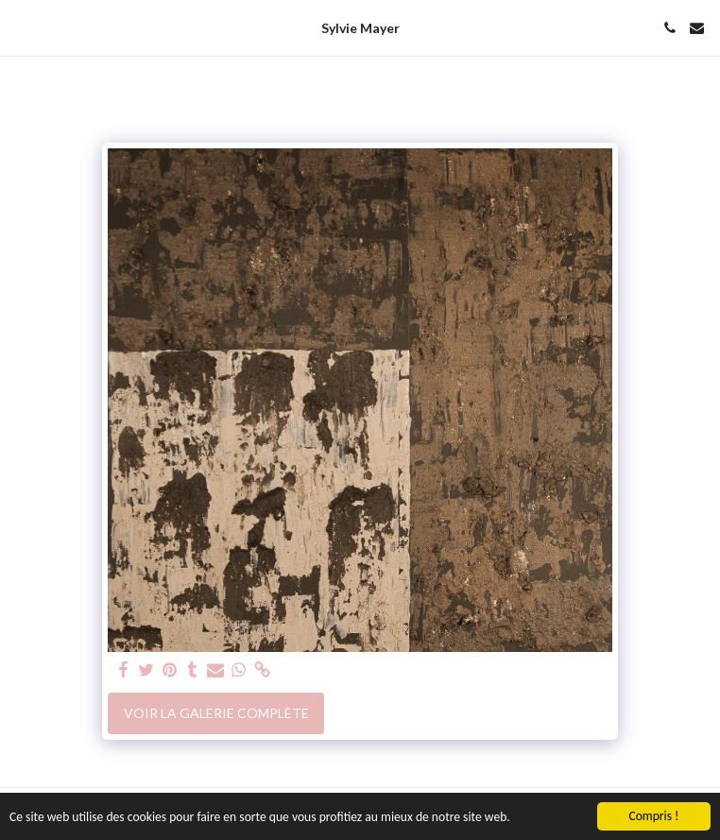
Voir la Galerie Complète (216, 713)
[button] (21, 27)
